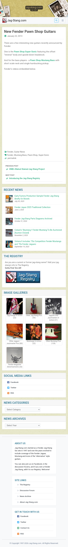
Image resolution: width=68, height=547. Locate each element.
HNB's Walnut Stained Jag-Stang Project (34, 167)
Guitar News (19, 152)
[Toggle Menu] (63, 20)
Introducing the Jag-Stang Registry (34, 176)
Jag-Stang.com (14, 20)
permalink (12, 158)
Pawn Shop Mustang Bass (42, 60)
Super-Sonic (44, 155)
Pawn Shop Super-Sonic (25, 51)
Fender (10, 152)
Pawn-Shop (33, 155)
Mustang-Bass (20, 155)
